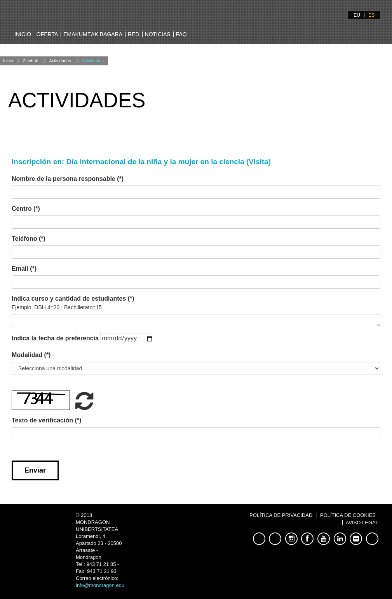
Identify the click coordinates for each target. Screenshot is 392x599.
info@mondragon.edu (100, 585)
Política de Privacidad (280, 515)
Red (133, 34)
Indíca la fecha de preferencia (55, 338)
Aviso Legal (362, 522)
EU (357, 15)
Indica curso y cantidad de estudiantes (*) (73, 303)
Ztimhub (30, 60)
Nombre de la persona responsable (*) (68, 178)
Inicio (22, 34)
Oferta (47, 34)
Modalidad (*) (31, 355)
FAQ (181, 34)
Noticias (158, 34)
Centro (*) (26, 208)
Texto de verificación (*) (46, 420)
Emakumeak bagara (92, 34)
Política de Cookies (348, 515)
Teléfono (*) (28, 238)
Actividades (60, 60)
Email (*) (24, 268)
